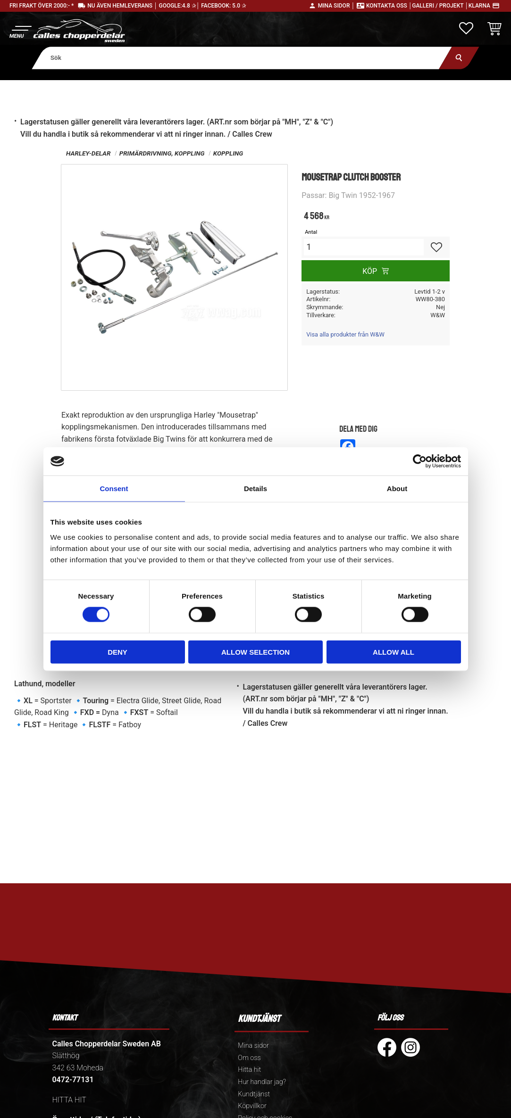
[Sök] (459, 58)
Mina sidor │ (336, 5)
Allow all (393, 652)
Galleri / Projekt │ (440, 5)
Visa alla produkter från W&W (345, 334)
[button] (20, 31)
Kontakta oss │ (389, 5)
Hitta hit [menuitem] (249, 1070)
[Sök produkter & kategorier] (241, 58)
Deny (117, 652)
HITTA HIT (69, 1099)
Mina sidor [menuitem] (253, 1046)
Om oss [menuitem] (249, 1058)
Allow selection (255, 652)
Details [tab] (255, 489)
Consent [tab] (114, 489)
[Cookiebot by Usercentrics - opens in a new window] (419, 461)
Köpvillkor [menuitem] (252, 1106)
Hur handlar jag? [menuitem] (262, 1082)
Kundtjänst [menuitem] (254, 1094)
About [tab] (397, 489)
